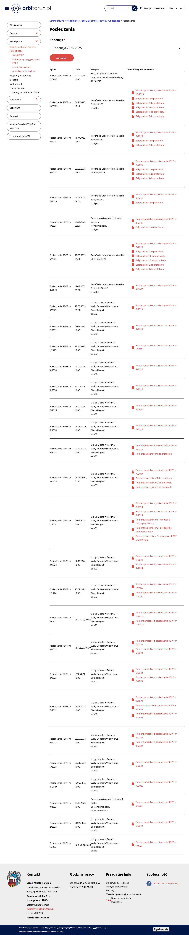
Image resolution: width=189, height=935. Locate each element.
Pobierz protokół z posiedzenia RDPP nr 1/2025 (156, 347)
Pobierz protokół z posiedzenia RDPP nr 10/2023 (156, 614)
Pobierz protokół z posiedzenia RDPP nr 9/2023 (156, 643)
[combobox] (117, 48)
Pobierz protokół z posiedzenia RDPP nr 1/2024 (156, 586)
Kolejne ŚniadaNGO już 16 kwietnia (22, 126)
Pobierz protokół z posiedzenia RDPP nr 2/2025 (156, 327)
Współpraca (16, 41)
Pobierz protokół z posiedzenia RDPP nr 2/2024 (156, 558)
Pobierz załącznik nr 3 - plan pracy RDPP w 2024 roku (156, 538)
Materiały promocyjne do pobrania (123, 894)
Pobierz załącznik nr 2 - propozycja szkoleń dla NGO (154, 530)
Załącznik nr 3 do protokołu (150, 107)
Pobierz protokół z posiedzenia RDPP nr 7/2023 (156, 699)
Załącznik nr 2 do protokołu (150, 103)
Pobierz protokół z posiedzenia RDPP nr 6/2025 (156, 221)
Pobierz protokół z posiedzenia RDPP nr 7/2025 (156, 196)
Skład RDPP (18, 55)
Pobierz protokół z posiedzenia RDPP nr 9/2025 (156, 134)
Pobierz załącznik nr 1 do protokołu (154, 454)
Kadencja (56, 40)
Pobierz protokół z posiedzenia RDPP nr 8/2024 (156, 387)
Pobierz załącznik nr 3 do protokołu (154, 487)
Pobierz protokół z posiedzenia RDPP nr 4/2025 (156, 287)
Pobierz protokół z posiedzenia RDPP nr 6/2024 (156, 427)
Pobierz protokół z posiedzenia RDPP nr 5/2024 (156, 447)
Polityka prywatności (116, 887)
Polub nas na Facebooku (162, 883)
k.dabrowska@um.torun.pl (40, 909)
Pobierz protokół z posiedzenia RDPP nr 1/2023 (156, 844)
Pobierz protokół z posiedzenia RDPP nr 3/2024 (156, 505)
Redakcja (110, 890)
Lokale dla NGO (17, 88)
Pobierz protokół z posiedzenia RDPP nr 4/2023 (156, 784)
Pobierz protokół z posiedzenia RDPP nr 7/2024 (156, 407)
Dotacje (14, 33)
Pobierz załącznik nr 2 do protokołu (154, 483)
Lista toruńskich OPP (20, 136)
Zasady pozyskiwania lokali (26, 93)
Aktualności (16, 25)
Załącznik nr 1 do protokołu (149, 99)
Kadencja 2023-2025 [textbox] (67, 48)
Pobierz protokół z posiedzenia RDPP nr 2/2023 (156, 824)
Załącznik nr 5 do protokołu (150, 116)
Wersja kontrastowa (154, 8)
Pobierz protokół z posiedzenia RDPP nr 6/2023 (156, 736)
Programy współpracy (21, 75)
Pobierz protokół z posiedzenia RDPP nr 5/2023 (156, 764)
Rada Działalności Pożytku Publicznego (100, 21)
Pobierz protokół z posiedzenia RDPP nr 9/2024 (156, 367)
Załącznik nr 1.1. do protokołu (150, 256)
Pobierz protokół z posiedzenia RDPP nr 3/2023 (156, 804)
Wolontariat (16, 84)
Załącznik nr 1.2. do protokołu (151, 260)
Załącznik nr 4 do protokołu (150, 112)
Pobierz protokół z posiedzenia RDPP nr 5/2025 (156, 245)
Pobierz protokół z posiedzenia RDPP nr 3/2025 (156, 307)
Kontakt (14, 116)
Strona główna (57, 21)
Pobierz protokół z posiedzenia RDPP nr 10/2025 (156, 92)
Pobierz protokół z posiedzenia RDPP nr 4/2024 (156, 472)
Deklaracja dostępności (117, 883)
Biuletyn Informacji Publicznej (121, 900)
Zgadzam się (161, 929)
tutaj (95, 928)
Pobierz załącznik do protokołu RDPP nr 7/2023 (156, 707)
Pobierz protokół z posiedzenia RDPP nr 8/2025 (156, 163)
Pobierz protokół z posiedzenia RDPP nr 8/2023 (156, 671)
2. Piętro (14, 80)
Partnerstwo (16, 100)
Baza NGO (15, 108)
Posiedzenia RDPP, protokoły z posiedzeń (23, 69)
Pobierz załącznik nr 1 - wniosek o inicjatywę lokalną (153, 521)
